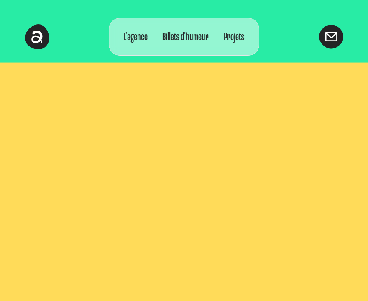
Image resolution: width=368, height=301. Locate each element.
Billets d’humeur (186, 36)
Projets (234, 36)
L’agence (136, 36)
